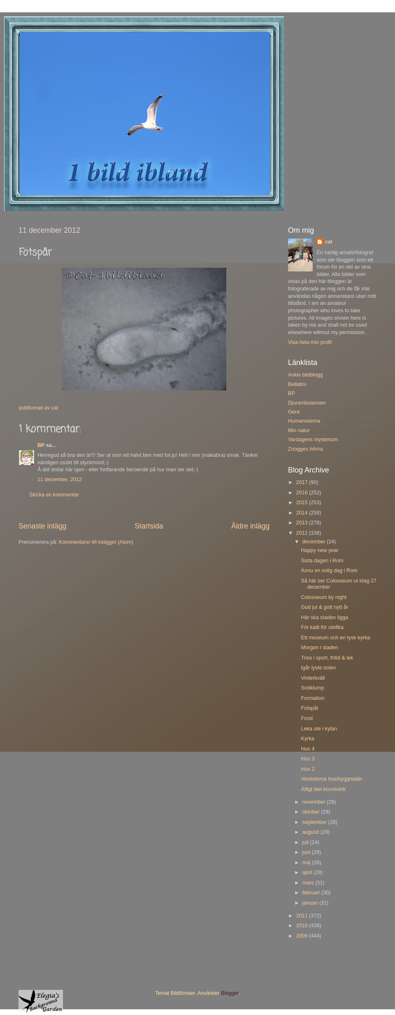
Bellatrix (297, 384)
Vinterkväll (313, 678)
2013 (302, 523)
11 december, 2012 (59, 479)
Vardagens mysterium (313, 439)
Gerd (294, 412)
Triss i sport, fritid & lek (327, 658)
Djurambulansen (307, 403)
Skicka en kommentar (54, 495)
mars (308, 883)
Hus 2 (307, 769)
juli (306, 842)
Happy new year (319, 550)
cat (328, 242)
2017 (302, 482)
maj (307, 862)
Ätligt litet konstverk (323, 789)
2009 (302, 936)
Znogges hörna (305, 449)
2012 (302, 533)
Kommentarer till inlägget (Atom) (96, 542)
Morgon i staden (319, 647)
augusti (311, 832)
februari (311, 893)
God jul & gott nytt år (324, 607)
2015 (302, 502)
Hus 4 (307, 749)
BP (40, 445)
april (308, 872)
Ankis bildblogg (305, 375)
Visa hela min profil (310, 342)
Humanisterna (304, 421)
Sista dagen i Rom (322, 561)
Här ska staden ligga (324, 617)
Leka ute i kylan (319, 729)
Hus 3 (307, 759)
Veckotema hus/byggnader (331, 779)
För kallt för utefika (322, 627)
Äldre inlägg (250, 526)
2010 (302, 925)
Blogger (230, 993)
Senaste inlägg (43, 526)
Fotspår (309, 708)
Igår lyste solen (318, 668)
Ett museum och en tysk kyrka (335, 638)
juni (307, 852)
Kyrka (307, 738)
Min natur (299, 430)
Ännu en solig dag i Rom (329, 570)
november (314, 802)
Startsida (149, 526)
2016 (302, 493)
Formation (312, 698)
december (314, 542)
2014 (302, 513)
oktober (311, 812)
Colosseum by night (323, 597)
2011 (302, 916)
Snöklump (312, 688)
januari (310, 903)
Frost (307, 718)
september (315, 822)
